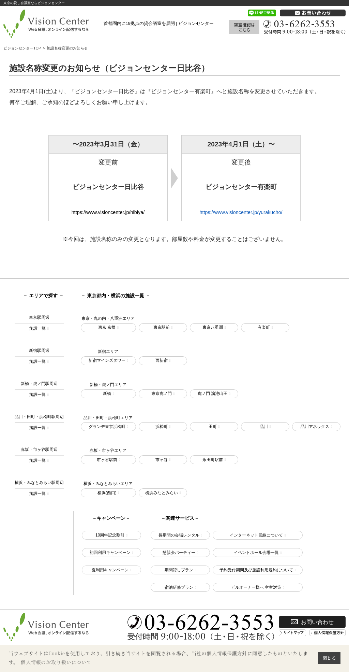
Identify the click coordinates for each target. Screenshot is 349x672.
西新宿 (161, 360)
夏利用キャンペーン (110, 570)
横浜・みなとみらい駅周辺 (39, 488)
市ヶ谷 (161, 459)
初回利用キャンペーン (110, 552)
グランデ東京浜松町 (107, 426)
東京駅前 (161, 327)
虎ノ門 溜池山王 (212, 393)
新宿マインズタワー (107, 360)
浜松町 (161, 426)
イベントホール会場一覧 (256, 552)
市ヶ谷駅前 (107, 459)
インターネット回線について (256, 535)
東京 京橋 (107, 327)
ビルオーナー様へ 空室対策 (256, 587)
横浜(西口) (107, 492)
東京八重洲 (212, 327)
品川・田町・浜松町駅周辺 (39, 422)
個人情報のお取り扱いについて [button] (56, 662)
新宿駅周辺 (39, 356)
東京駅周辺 (39, 323)
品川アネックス (315, 426)
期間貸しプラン (179, 570)
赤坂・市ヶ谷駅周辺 (39, 455)
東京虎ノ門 (161, 393)
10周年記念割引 (109, 535)
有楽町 (264, 327)
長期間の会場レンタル (178, 535)
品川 (264, 426)
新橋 (107, 393)
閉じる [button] (329, 658)
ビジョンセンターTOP (22, 48)
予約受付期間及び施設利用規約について (256, 570)
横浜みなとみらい (161, 492)
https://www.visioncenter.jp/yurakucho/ (240, 212)
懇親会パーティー (179, 552)
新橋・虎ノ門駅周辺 (39, 389)
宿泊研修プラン (179, 587)
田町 (213, 426)
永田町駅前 (212, 459)
